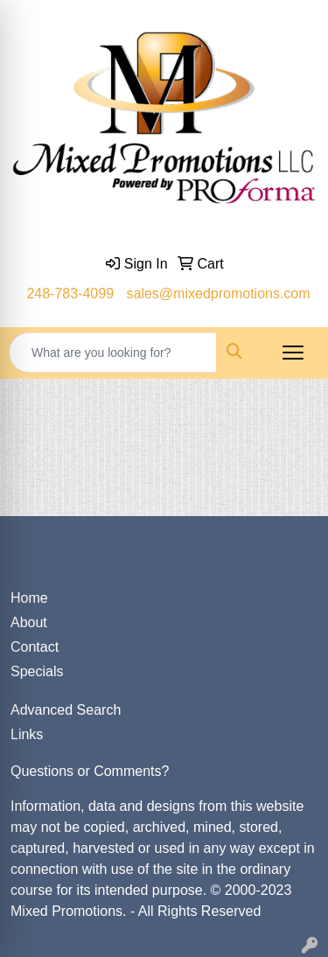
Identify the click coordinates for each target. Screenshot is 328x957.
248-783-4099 (70, 293)
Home (29, 597)
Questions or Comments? (89, 771)
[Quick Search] (113, 352)
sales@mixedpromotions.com (219, 293)
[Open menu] (293, 352)
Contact (34, 646)
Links (26, 734)
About (28, 622)
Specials (36, 671)
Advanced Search (65, 709)
